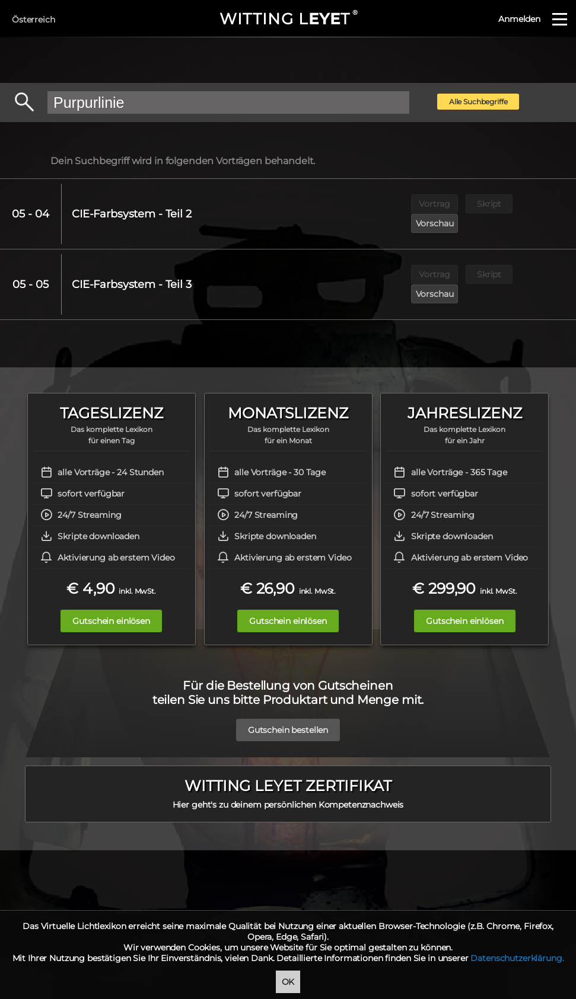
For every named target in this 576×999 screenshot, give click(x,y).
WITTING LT (288, 18)
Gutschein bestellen (288, 683)
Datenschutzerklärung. (517, 958)
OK (288, 981)
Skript (490, 203)
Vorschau (545, 203)
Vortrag (434, 203)
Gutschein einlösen (110, 581)
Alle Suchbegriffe (478, 101)
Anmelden (519, 19)
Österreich (33, 19)
